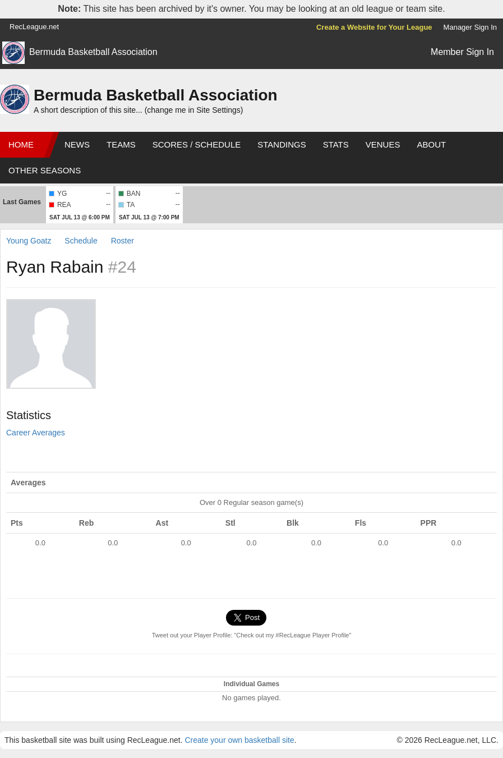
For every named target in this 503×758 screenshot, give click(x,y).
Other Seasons (44, 170)
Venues (383, 144)
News (77, 144)
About (431, 144)
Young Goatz (28, 240)
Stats (336, 144)
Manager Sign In (470, 27)
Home (21, 144)
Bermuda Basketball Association (93, 52)
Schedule (80, 240)
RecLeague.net (34, 26)
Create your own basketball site (239, 740)
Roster (122, 240)
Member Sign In (462, 52)
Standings (281, 144)
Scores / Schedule (197, 144)
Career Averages (35, 432)
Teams (121, 144)
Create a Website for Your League (374, 27)
